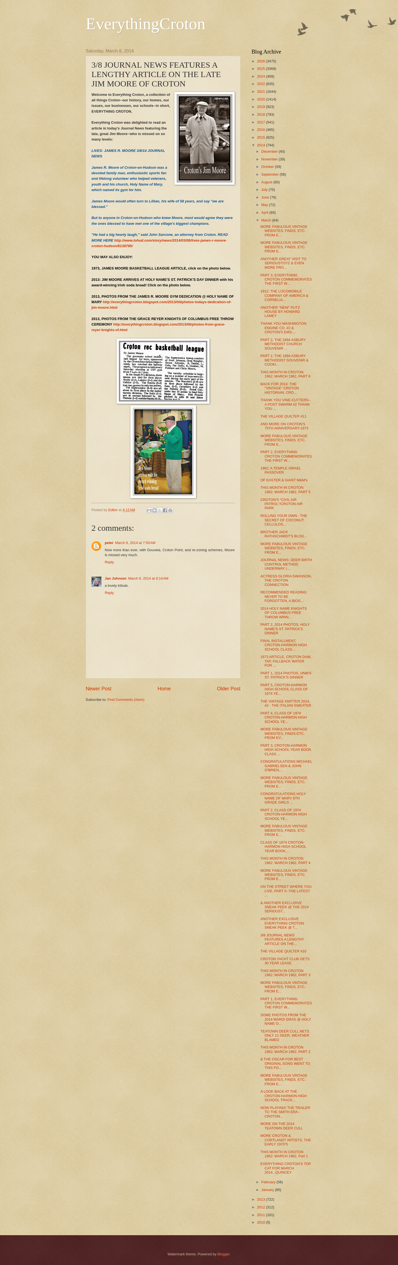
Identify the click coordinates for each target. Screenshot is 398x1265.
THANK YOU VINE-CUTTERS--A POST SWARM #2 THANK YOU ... (285, 404)
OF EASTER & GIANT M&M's (283, 480)
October (268, 167)
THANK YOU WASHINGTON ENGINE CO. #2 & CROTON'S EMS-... (283, 327)
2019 (261, 107)
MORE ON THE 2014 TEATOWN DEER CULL (281, 1126)
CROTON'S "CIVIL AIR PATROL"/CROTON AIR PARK (281, 504)
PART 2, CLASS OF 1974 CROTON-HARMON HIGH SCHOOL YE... (283, 814)
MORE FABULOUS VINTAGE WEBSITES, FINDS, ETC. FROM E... (283, 231)
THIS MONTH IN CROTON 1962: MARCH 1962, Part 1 (284, 1154)
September (270, 174)
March (266, 220)
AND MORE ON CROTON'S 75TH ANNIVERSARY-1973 (284, 426)
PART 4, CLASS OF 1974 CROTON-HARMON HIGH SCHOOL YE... (283, 717)
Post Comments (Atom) (126, 700)
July (264, 189)
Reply (109, 562)
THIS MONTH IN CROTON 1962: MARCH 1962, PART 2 (285, 1049)
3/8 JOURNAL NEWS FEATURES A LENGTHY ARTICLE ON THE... (282, 939)
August (267, 182)
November (270, 159)
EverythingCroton (145, 24)
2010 (261, 1222)
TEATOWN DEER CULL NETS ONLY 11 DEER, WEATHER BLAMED (284, 1035)
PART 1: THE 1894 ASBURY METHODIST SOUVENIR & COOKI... (284, 360)
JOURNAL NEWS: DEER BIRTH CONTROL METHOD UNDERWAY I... (286, 564)
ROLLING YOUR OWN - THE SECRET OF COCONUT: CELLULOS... (283, 520)
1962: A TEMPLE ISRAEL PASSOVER (280, 470)
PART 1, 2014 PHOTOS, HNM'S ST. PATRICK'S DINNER (285, 675)
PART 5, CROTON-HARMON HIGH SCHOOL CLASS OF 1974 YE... (284, 689)
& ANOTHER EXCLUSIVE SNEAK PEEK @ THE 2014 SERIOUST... (284, 907)
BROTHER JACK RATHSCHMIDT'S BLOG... (283, 534)
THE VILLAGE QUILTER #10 (283, 951)
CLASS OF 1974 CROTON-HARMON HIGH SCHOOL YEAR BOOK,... (283, 846)
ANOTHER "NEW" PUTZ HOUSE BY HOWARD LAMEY (280, 311)
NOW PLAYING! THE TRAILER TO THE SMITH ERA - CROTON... (285, 1112)
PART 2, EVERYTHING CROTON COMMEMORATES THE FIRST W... (286, 456)
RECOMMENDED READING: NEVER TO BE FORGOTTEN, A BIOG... (283, 596)
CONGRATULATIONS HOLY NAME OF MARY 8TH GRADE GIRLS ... (283, 798)
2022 (261, 84)
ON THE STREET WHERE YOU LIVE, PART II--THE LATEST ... (285, 890)
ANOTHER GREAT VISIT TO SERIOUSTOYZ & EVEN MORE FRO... (283, 263)
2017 (261, 122)
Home (164, 688)
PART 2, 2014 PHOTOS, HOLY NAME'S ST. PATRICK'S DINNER (285, 628)
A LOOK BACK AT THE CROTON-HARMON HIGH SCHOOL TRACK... (283, 1095)
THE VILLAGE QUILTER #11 (283, 416)
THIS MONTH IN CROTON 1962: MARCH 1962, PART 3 (285, 973)
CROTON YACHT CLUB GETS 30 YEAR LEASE (285, 961)
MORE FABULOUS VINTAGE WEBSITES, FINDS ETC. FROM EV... (283, 733)
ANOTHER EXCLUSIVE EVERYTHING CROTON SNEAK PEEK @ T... (282, 923)
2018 (261, 114)
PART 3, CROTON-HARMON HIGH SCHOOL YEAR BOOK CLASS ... (285, 749)
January (268, 1190)
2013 (261, 1199)
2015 (261, 137)
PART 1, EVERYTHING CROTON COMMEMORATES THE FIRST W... (286, 1003)
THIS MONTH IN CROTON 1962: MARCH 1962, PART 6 (285, 374)
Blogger (224, 1254)
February (268, 1182)
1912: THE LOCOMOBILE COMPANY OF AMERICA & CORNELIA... (284, 295)
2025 (261, 69)
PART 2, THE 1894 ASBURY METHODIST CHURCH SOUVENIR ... (283, 344)
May (265, 205)
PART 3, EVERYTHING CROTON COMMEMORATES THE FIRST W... (286, 279)
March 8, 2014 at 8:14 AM (148, 578)
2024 (261, 76)
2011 (261, 1215)
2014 (261, 145)
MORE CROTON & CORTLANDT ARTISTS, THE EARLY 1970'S (285, 1140)
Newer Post (98, 688)
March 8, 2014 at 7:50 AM (135, 543)
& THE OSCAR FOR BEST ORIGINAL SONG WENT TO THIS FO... (285, 1063)
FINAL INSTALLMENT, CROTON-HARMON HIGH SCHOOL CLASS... (283, 645)
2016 (261, 130)
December (270, 151)
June (265, 197)
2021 (261, 91)
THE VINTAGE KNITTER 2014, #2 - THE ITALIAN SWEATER (285, 703)
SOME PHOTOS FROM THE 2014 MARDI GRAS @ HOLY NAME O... (285, 1019)
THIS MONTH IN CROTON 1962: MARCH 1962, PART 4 (285, 860)
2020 (261, 99)
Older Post (228, 688)
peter (109, 543)
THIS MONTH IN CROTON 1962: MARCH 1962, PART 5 (285, 489)
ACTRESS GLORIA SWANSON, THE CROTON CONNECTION (286, 580)
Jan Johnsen (116, 578)
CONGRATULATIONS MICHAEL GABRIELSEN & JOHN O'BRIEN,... (286, 765)
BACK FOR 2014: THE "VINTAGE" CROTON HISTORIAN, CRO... (279, 388)
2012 (261, 1207)
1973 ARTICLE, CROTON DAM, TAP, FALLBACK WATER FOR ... (285, 661)
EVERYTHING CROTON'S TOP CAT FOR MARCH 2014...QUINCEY (285, 1168)
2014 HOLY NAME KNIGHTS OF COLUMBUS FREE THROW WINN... (283, 612)
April (265, 212)
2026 (261, 61)
